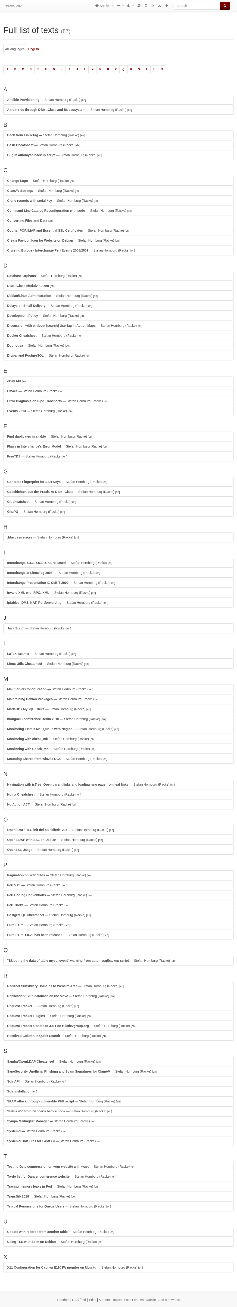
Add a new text (169, 1300)
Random (63, 1300)
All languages (15, 49)
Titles (92, 1300)
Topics (117, 1300)
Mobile (151, 1300)
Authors (104, 1300)
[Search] (197, 6)
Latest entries (134, 1300)
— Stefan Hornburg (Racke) (46, 100)
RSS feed (79, 1300)
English (33, 49)
